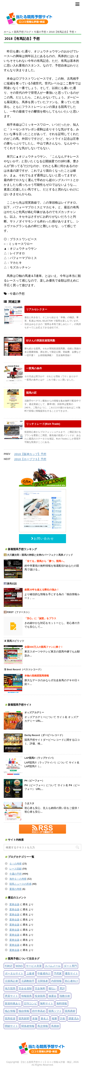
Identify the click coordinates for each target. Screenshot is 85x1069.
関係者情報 (27, 1026)
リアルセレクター (36, 309)
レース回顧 (15, 868)
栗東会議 (14, 904)
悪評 (62, 988)
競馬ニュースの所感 (20, 884)
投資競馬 (40, 996)
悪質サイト (11, 996)
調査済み (73, 1018)
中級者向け (44, 973)
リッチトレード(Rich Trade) (43, 424)
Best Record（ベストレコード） (25, 669)
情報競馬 (26, 996)
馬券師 (55, 1026)
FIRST (8, 966)
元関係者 (42, 981)
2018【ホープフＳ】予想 (30, 459)
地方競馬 (10, 988)
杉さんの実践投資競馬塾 (40, 340)
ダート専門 (70, 966)
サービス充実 (34, 966)
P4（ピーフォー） (34, 780)
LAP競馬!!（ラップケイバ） (39, 757)
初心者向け (71, 981)
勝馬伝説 (12, 583)
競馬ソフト (55, 1011)
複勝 (54, 1018)
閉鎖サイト (11, 1026)
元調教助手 (27, 981)
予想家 (58, 973)
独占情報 (10, 1011)
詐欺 (62, 1018)
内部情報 (56, 981)
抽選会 (52, 996)
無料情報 (61, 1003)
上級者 (30, 973)
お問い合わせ (42, 538)
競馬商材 (70, 1011)
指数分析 (65, 996)
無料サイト (46, 1003)
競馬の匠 (31, 392)
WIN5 (19, 966)
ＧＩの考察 (15, 863)
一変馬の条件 (34, 368)
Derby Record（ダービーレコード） (44, 735)
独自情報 (24, 1011)
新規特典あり (13, 1003)
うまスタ (29, 803)
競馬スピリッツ (15, 640)
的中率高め (38, 1011)
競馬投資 (10, 1018)
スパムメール (53, 966)
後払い (52, 988)
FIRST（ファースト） (19, 612)
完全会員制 (25, 988)
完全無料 (40, 988)
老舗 (34, 1018)
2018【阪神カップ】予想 (30, 454)
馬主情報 (42, 1026)
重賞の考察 (15, 889)
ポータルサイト (14, 973)
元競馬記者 (11, 981)
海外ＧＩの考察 (18, 878)
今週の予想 (15, 873)
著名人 (45, 1018)
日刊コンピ (30, 1003)
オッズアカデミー (34, 712)
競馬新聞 (24, 1018)
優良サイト (71, 973)
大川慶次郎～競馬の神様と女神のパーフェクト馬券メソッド (40, 554)
